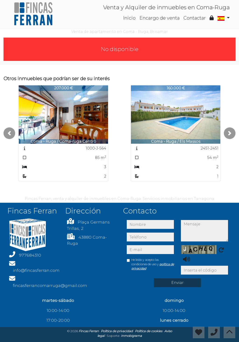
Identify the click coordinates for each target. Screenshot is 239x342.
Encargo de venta (159, 18)
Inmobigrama (131, 336)
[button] (9, 133)
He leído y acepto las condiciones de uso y (152, 264)
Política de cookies (149, 331)
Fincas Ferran (89, 331)
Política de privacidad (117, 331)
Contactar (194, 18)
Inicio (129, 18)
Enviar (177, 282)
